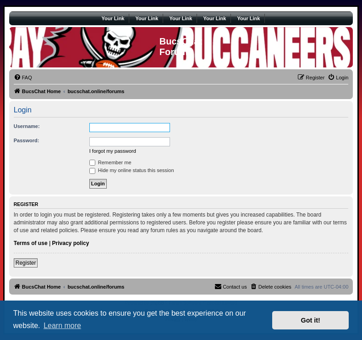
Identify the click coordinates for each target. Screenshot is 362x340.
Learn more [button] (62, 325)
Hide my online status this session (131, 170)
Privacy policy (70, 243)
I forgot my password (112, 151)
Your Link (113, 18)
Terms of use (31, 243)
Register (26, 263)
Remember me (110, 162)
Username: (27, 126)
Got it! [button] (310, 320)
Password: (26, 140)
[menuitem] (23, 77)
